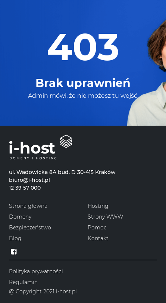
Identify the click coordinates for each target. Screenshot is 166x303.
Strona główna (28, 206)
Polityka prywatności (36, 271)
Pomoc (97, 227)
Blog (15, 238)
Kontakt (98, 238)
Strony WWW (105, 216)
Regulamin (23, 282)
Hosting (98, 206)
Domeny (20, 216)
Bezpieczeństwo (30, 227)
